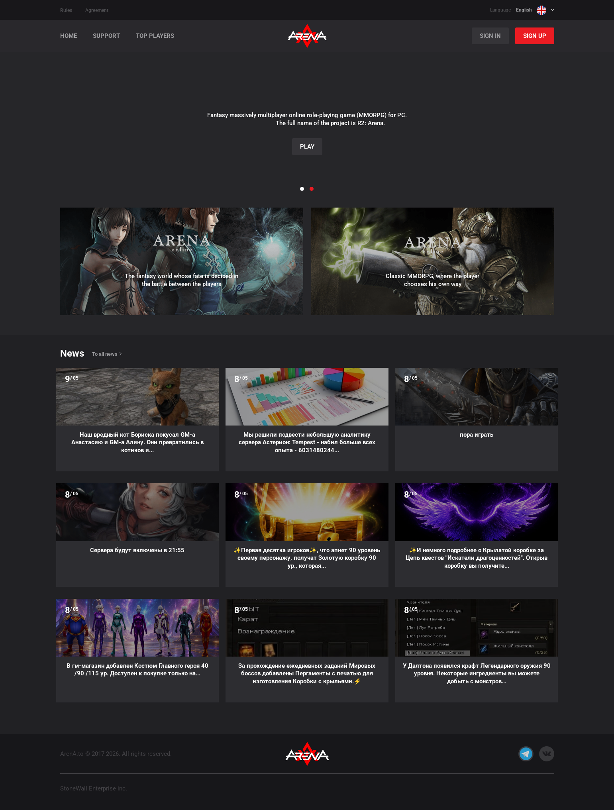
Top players (155, 36)
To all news (105, 354)
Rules (66, 10)
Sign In (490, 35)
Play (307, 146)
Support (106, 36)
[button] (20, 113)
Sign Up (534, 35)
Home (68, 36)
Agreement (96, 10)
